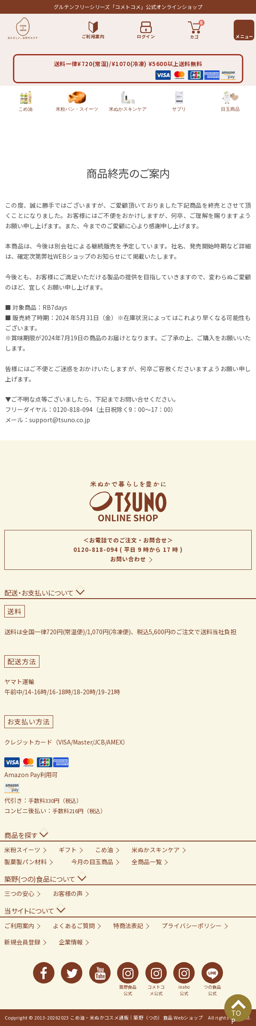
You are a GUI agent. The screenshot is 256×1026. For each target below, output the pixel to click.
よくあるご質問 (74, 925)
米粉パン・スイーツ (77, 101)
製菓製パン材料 (25, 861)
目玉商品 (230, 101)
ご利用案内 (19, 925)
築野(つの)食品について (39, 879)
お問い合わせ (128, 559)
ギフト (68, 849)
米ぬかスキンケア (128, 101)
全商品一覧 (147, 861)
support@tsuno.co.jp (59, 419)
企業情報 (71, 942)
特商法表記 (128, 925)
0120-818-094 (95, 549)
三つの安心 (19, 893)
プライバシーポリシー (192, 925)
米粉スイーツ (22, 849)
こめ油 (25, 101)
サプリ (179, 101)
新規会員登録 (22, 942)
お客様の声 (68, 893)
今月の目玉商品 (92, 861)
